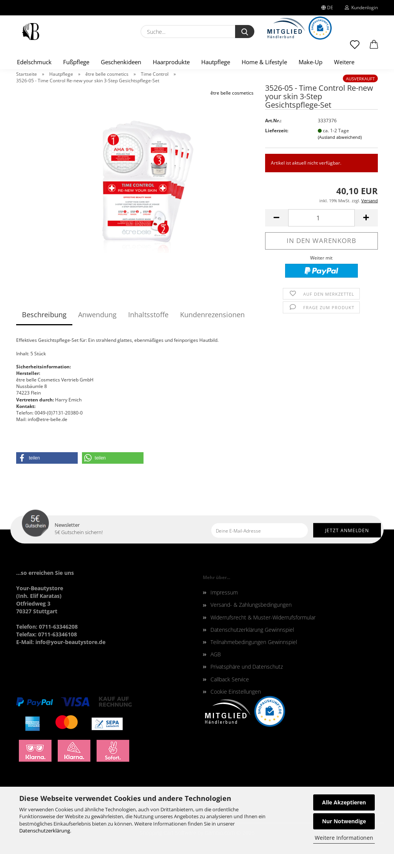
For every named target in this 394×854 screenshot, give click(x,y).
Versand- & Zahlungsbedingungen (251, 604)
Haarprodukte (171, 62)
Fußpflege (76, 62)
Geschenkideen (121, 62)
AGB (215, 654)
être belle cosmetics (232, 93)
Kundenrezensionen (212, 314)
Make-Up (310, 62)
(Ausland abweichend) (340, 137)
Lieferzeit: (276, 130)
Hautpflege (215, 62)
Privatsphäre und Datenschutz (246, 666)
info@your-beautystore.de (70, 642)
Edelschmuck (34, 62)
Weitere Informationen (344, 837)
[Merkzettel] (354, 48)
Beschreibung (44, 314)
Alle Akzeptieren (344, 802)
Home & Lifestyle (264, 62)
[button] (374, 48)
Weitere (344, 62)
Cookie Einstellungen (235, 691)
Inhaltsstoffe (148, 314)
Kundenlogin (361, 7)
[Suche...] (244, 31)
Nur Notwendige (344, 821)
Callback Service (229, 679)
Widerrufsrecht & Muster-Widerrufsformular (263, 617)
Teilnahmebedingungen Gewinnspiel (253, 642)
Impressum (224, 592)
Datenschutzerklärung (44, 830)
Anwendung (97, 314)
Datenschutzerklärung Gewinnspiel (252, 629)
